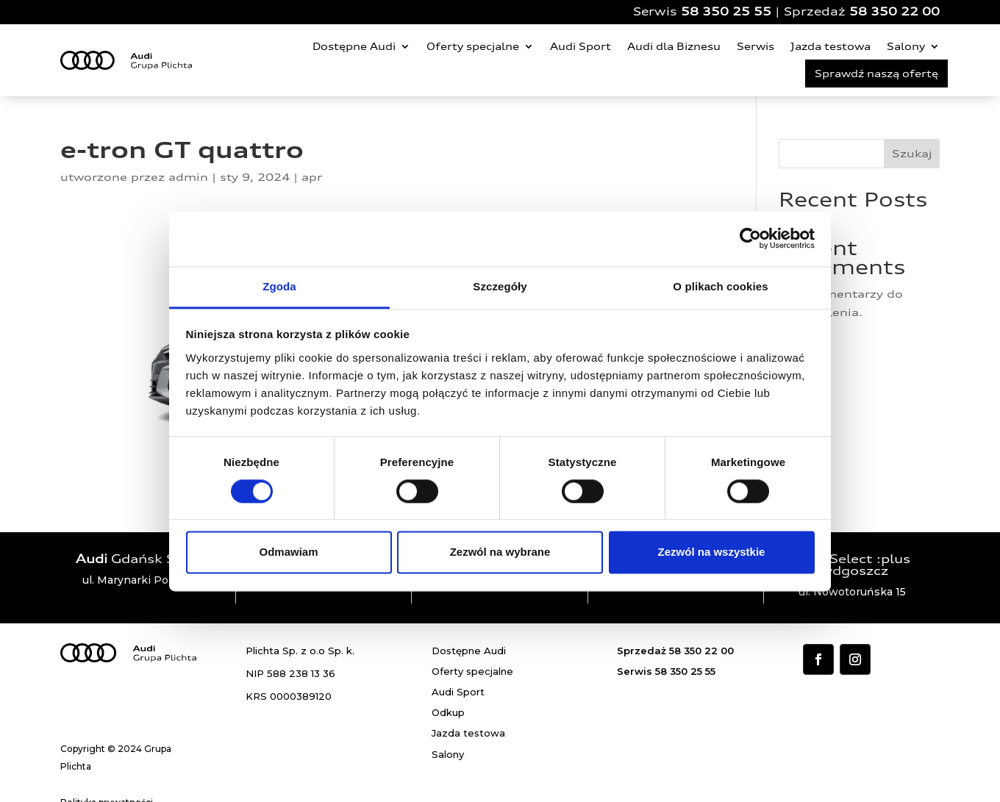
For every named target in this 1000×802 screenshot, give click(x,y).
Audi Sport (580, 46)
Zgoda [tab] (279, 286)
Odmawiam (288, 552)
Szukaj (912, 153)
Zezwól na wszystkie (711, 552)
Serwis (755, 46)
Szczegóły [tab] (499, 286)
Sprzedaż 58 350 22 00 (675, 650)
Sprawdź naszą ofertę (876, 73)
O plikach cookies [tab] (720, 286)
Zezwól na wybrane (500, 552)
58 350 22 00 (894, 11)
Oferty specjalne (472, 46)
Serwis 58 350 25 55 (666, 671)
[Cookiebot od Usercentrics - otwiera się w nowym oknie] (750, 238)
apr (311, 177)
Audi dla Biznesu (674, 46)
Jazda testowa (830, 46)
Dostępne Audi (354, 46)
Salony (906, 46)
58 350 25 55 (726, 11)
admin (188, 177)
